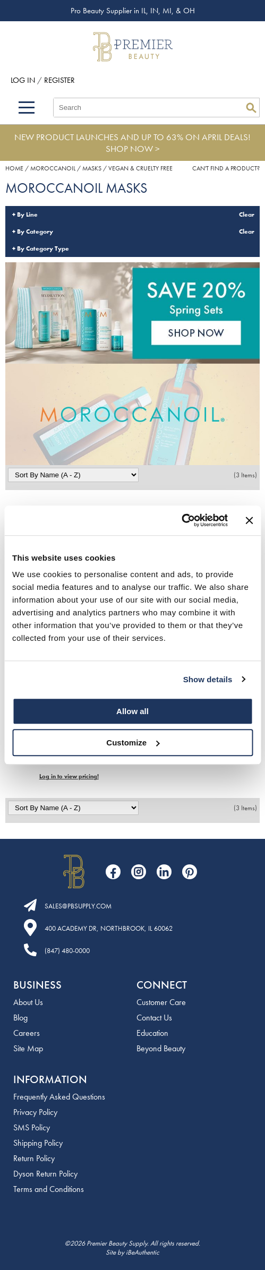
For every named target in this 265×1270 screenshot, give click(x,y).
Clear (246, 214)
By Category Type (43, 248)
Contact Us (154, 1017)
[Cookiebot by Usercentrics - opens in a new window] (181, 520)
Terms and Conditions (48, 1189)
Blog (20, 1017)
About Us (28, 1002)
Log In (24, 80)
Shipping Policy (38, 1142)
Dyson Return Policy (45, 1173)
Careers (26, 1033)
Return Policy (34, 1158)
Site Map (28, 1048)
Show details (208, 679)
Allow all (132, 711)
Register (59, 80)
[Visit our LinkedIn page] (164, 871)
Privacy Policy (35, 1112)
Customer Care (161, 1002)
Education (152, 1033)
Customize (132, 742)
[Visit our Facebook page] (113, 871)
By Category (35, 231)
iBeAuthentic (142, 1252)
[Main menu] (26, 107)
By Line (27, 214)
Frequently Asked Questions (59, 1096)
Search (251, 107)
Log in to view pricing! (69, 776)
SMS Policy (31, 1127)
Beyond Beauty (160, 1048)
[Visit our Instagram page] (138, 871)
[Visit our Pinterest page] (189, 871)
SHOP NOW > (133, 149)
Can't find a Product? (226, 168)
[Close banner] (249, 520)
